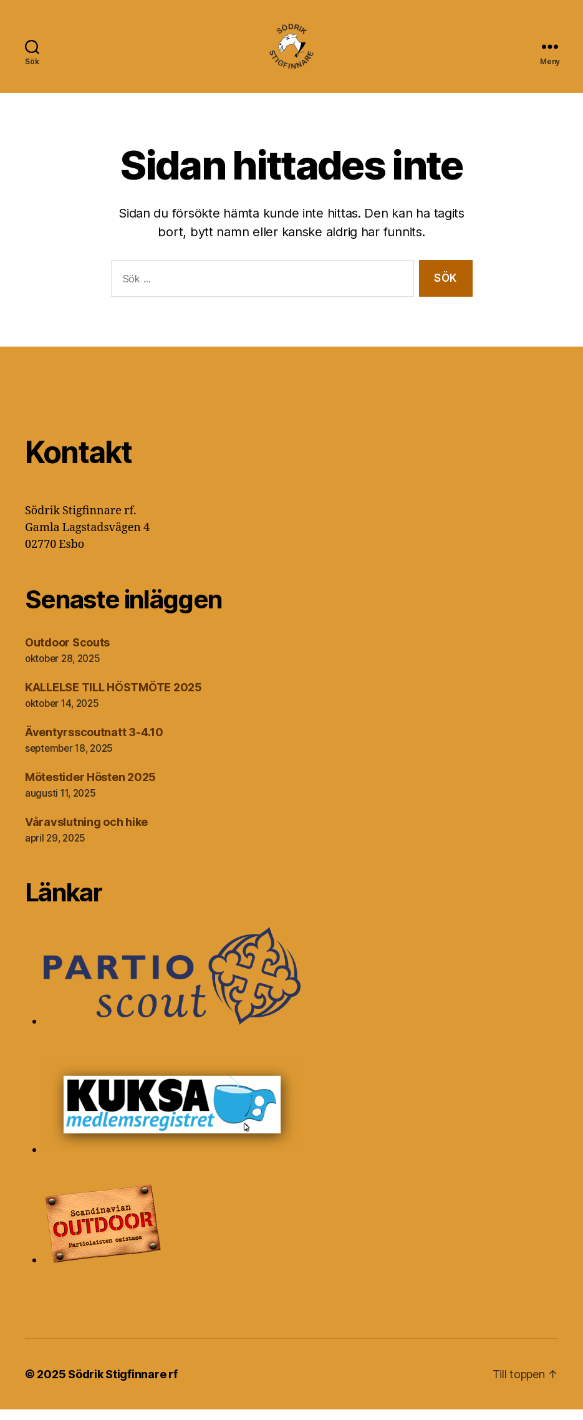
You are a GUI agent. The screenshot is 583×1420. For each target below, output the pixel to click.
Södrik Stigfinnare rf (122, 1384)
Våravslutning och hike (86, 831)
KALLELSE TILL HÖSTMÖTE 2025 (114, 697)
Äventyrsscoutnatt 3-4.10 (94, 742)
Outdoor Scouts (67, 652)
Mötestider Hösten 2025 (90, 787)
